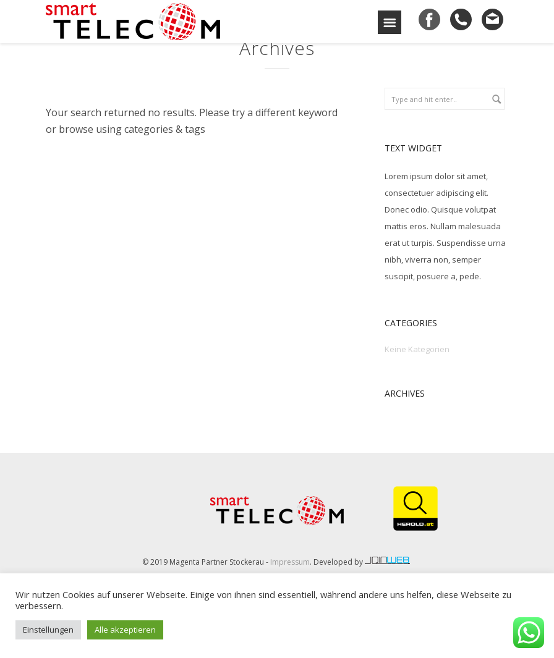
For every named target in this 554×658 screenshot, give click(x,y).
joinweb (388, 561)
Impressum (290, 562)
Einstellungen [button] (48, 629)
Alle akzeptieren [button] (125, 629)
